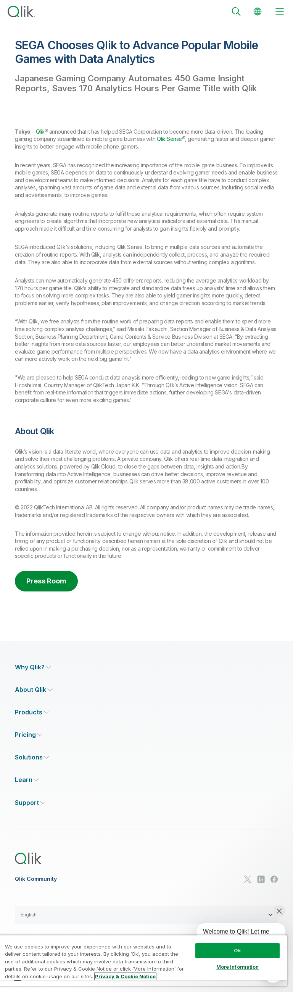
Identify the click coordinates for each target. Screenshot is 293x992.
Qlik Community (36, 879)
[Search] (236, 11)
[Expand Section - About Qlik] (34, 689)
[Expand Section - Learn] (27, 780)
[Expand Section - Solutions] (32, 757)
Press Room (46, 581)
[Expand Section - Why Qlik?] (33, 667)
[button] (146, 915)
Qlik (40, 131)
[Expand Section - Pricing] (28, 734)
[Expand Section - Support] (30, 802)
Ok (237, 950)
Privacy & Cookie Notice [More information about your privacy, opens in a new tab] (125, 976)
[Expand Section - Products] (32, 712)
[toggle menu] (279, 11)
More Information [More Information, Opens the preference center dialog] (237, 967)
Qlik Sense (169, 139)
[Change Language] (257, 11)
